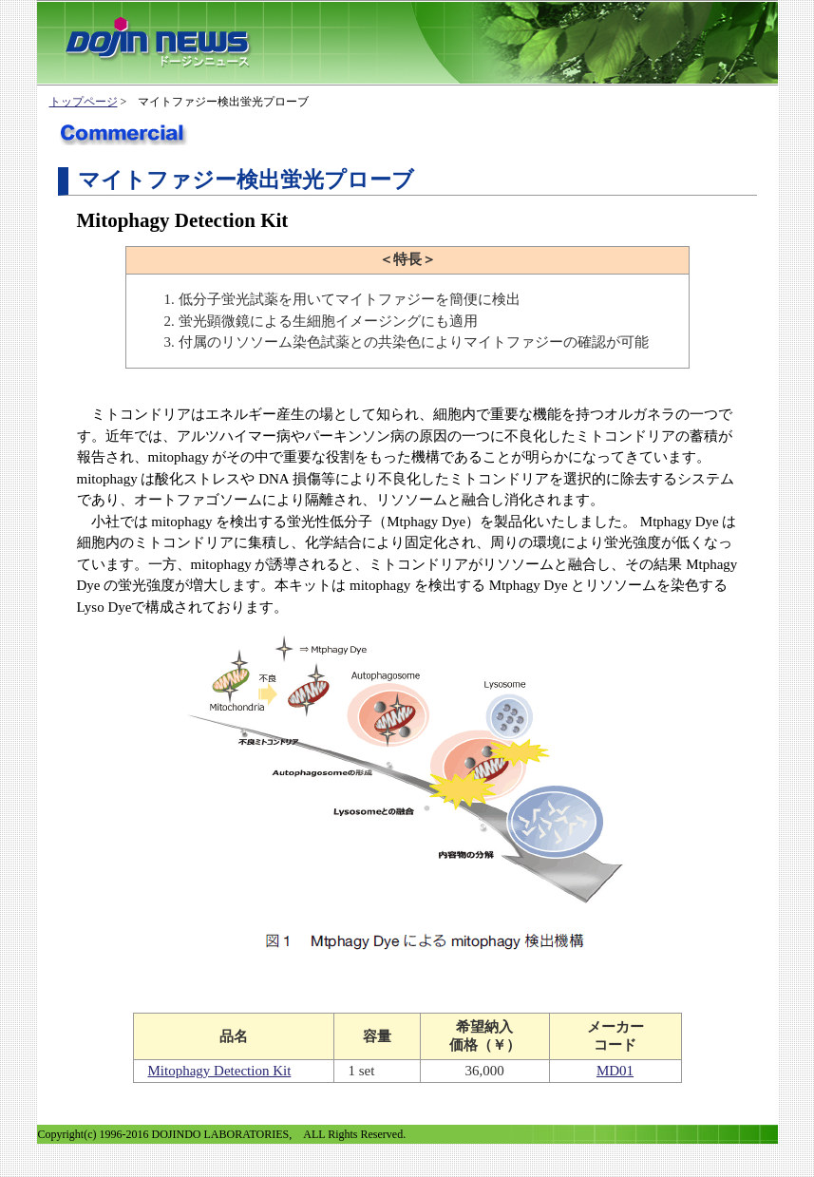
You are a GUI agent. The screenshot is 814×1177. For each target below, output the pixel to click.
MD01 (615, 1070)
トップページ (83, 101)
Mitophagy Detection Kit (220, 1070)
